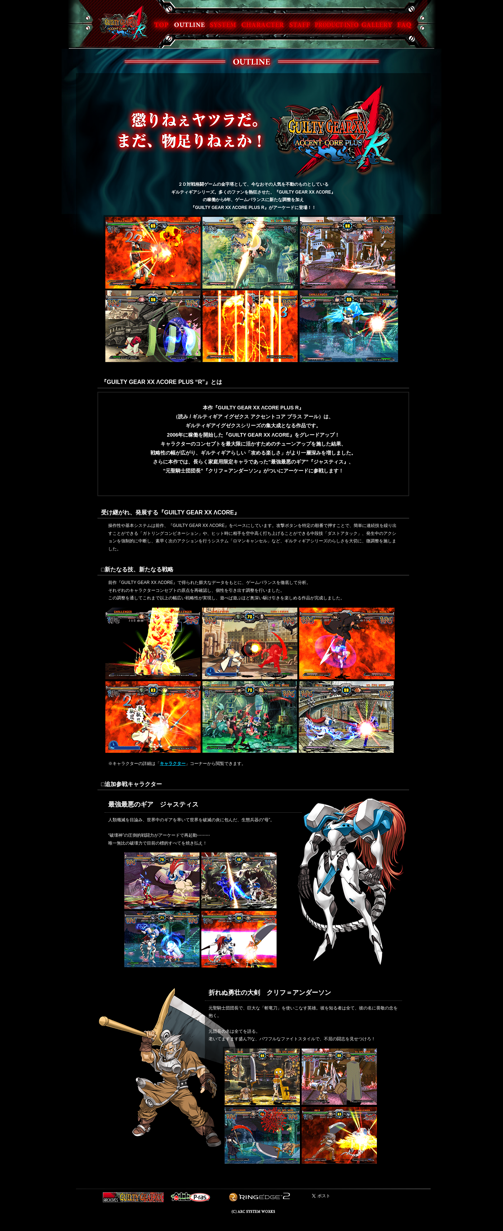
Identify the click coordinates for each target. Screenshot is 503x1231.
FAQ (405, 24)
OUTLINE (189, 24)
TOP (160, 24)
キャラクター (173, 763)
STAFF (300, 24)
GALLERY (376, 24)
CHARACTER (263, 24)
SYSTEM (223, 24)
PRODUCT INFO (335, 24)
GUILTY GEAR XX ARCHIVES (133, 1197)
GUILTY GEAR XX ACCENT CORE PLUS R (123, 23)
